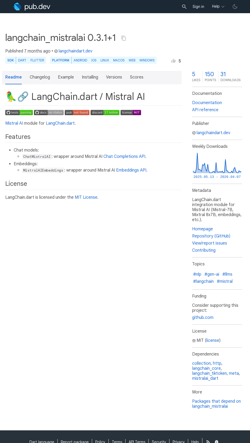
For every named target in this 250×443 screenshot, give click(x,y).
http (217, 363)
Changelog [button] (40, 77)
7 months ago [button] (37, 51)
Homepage (202, 229)
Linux (105, 60)
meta (234, 373)
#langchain (203, 281)
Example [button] (66, 77)
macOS (118, 60)
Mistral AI (14, 123)
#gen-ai (211, 274)
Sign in (198, 6)
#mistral (225, 281)
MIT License (86, 197)
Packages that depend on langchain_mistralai (216, 404)
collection (201, 363)
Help (216, 6)
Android (80, 60)
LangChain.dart (60, 123)
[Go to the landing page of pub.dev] (31, 7)
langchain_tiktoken (209, 373)
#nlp (197, 274)
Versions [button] (114, 77)
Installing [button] (90, 77)
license (212, 340)
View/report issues (209, 243)
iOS (93, 60)
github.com (202, 317)
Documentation (207, 102)
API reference (205, 110)
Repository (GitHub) (211, 236)
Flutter (37, 60)
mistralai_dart (205, 378)
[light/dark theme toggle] (235, 6)
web (132, 60)
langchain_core (206, 368)
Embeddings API (131, 170)
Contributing (204, 250)
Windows (146, 60)
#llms (227, 274)
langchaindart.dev (73, 51)
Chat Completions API (124, 156)
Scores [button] (136, 77)
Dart (22, 60)
